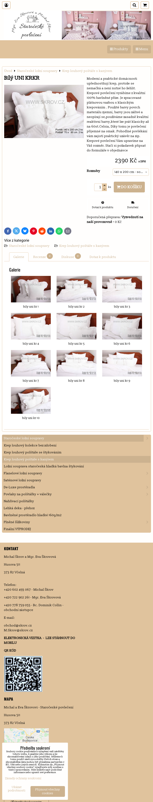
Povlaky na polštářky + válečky (77, 494)
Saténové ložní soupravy (22, 480)
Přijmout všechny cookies (47, 791)
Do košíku (129, 187)
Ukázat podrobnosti (17, 789)
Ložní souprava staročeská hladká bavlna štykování (44, 466)
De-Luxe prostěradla (77, 487)
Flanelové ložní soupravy (77, 473)
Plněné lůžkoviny (77, 522)
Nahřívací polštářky (19, 501)
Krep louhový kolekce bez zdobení (30, 445)
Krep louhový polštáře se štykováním (33, 452)
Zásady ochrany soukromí (23, 778)
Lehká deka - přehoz (19, 508)
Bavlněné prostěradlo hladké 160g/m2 (33, 515)
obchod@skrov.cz (18, 625)
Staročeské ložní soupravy (29, 246)
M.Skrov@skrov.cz (18, 630)
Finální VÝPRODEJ (17, 529)
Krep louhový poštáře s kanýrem (84, 246)
